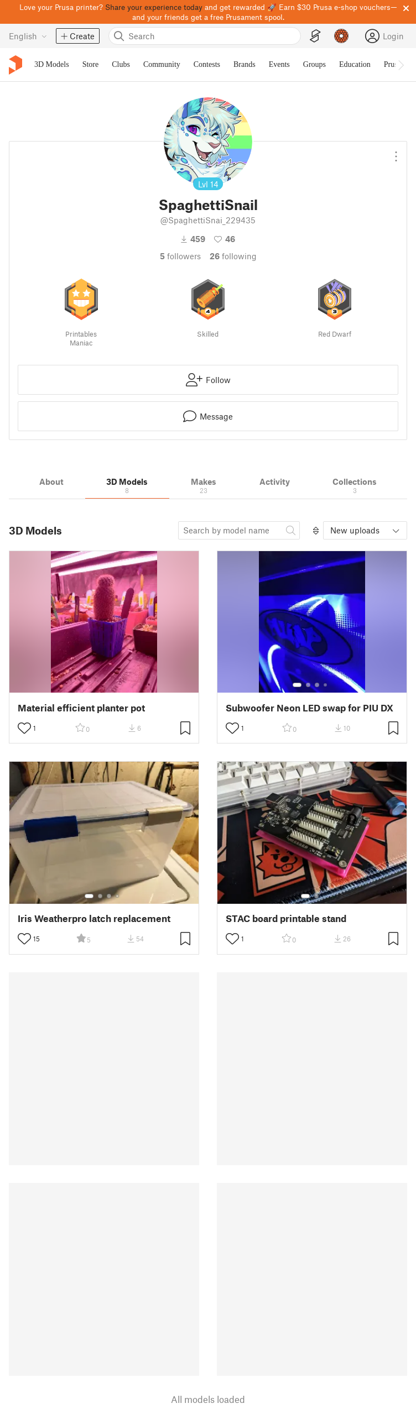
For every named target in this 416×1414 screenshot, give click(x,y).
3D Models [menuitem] (51, 64)
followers (180, 256)
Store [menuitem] (90, 64)
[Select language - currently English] (28, 36)
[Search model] (239, 530)
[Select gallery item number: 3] (317, 685)
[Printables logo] (15, 65)
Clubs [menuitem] (121, 64)
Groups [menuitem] (314, 64)
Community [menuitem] (161, 64)
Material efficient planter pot (81, 708)
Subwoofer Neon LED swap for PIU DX (309, 708)
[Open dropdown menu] (396, 152)
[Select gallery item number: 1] (297, 685)
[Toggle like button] (24, 728)
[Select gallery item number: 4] (326, 685)
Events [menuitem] (279, 64)
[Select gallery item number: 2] (308, 685)
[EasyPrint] (315, 36)
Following (233, 256)
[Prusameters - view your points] (341, 36)
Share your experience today (153, 7)
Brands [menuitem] (244, 64)
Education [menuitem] (355, 64)
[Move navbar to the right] (400, 64)
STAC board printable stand (286, 918)
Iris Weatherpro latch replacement (94, 918)
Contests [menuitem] (207, 64)
